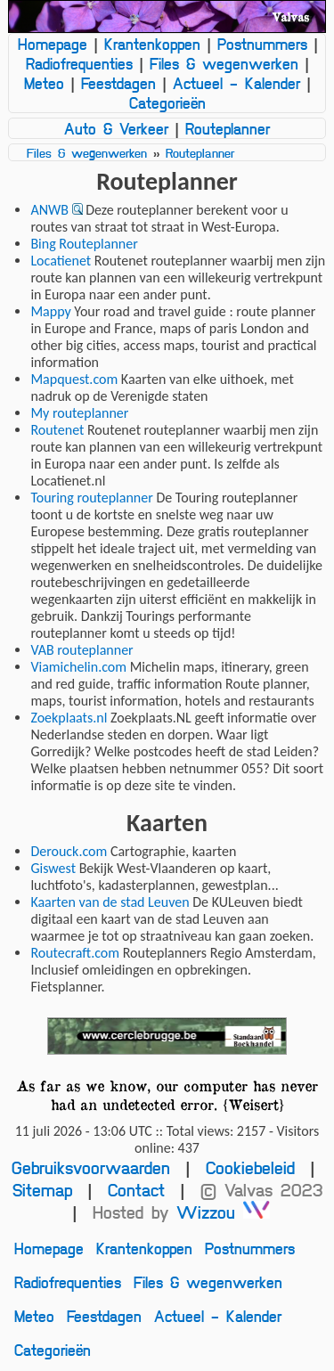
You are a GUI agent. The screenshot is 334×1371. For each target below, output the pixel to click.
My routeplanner (79, 412)
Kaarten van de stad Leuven (109, 902)
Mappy (50, 311)
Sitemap (42, 1190)
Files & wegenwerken (224, 63)
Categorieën (167, 102)
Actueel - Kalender (236, 83)
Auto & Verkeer (116, 128)
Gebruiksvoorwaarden (91, 1167)
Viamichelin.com (78, 666)
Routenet (57, 429)
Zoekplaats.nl (68, 717)
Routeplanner (227, 128)
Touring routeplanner (91, 497)
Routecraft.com (74, 952)
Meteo (44, 83)
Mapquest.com (74, 379)
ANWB (49, 209)
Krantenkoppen (152, 43)
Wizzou (223, 1212)
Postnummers (262, 43)
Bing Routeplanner (83, 243)
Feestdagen (118, 83)
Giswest (53, 868)
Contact (136, 1190)
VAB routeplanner (81, 649)
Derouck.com (68, 851)
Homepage (52, 43)
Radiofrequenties (79, 63)
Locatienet (60, 260)
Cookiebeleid (250, 1167)
